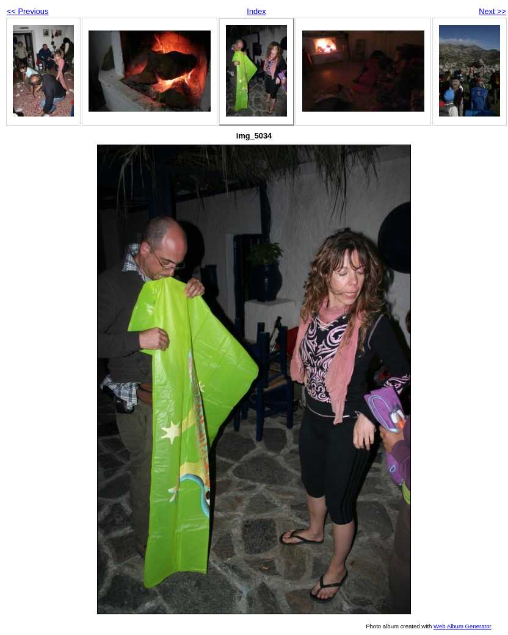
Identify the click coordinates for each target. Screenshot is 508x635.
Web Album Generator (463, 626)
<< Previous (27, 11)
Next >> (492, 11)
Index (256, 11)
